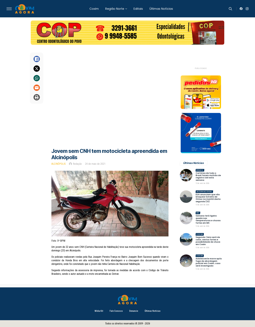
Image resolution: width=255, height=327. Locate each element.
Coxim (94, 9)
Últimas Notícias (161, 9)
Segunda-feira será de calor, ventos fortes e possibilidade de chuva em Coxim (208, 241)
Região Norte (114, 9)
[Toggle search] (230, 8)
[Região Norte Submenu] (127, 8)
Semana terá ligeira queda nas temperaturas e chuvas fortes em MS (208, 219)
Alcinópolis (58, 163)
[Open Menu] (9, 8)
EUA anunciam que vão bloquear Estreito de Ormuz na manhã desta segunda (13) (208, 198)
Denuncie (133, 311)
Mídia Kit (99, 311)
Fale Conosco (116, 311)
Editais (138, 9)
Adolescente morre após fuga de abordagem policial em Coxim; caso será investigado (209, 262)
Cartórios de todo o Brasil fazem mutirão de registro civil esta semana (208, 176)
